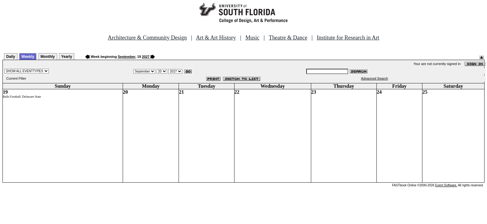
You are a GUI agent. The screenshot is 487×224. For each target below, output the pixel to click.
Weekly (27, 56)
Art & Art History (216, 38)
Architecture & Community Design (147, 38)
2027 (145, 56)
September (126, 56)
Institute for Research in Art (348, 38)
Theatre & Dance (288, 38)
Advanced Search (374, 78)
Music (252, 38)
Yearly (66, 56)
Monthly (48, 56)
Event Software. (446, 185)
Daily (10, 56)
